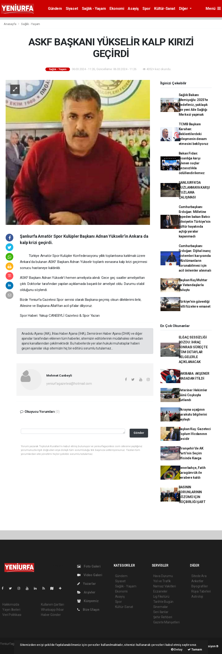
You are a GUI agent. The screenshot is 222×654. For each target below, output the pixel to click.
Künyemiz (87, 601)
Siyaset (72, 8)
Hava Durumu (163, 576)
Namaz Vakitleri (164, 586)
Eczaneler (160, 591)
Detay (176, 649)
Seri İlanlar (160, 612)
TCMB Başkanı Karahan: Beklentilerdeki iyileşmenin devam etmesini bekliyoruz (193, 134)
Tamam (195, 649)
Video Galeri (89, 575)
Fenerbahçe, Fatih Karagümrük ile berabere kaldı (192, 472)
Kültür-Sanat (164, 8)
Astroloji (197, 596)
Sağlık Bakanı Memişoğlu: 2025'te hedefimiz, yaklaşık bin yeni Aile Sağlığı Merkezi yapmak (193, 104)
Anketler (197, 581)
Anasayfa (10, 24)
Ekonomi (116, 8)
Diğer (184, 8)
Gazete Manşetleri (166, 622)
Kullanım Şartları (52, 604)
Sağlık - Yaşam (94, 8)
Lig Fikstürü (161, 596)
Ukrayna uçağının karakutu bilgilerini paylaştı (193, 414)
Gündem (55, 8)
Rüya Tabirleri (201, 591)
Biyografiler (199, 586)
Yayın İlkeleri (11, 609)
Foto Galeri (89, 566)
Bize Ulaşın (88, 609)
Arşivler (86, 592)
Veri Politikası (11, 615)
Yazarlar (86, 584)
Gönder (139, 433)
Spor (146, 8)
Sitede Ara (199, 576)
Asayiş (133, 8)
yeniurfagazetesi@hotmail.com (69, 383)
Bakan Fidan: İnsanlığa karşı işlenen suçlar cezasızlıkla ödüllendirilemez (192, 163)
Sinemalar (160, 607)
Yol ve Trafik (162, 581)
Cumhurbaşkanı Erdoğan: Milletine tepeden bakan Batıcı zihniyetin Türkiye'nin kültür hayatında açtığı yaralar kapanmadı (195, 221)
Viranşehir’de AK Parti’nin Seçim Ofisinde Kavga (191, 453)
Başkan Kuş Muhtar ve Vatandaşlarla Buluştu (193, 285)
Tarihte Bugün (163, 602)
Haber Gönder (51, 615)
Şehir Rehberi (162, 617)
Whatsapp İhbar (52, 609)
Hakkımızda (10, 604)
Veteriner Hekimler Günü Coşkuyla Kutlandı (193, 395)
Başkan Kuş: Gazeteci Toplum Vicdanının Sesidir (195, 434)
